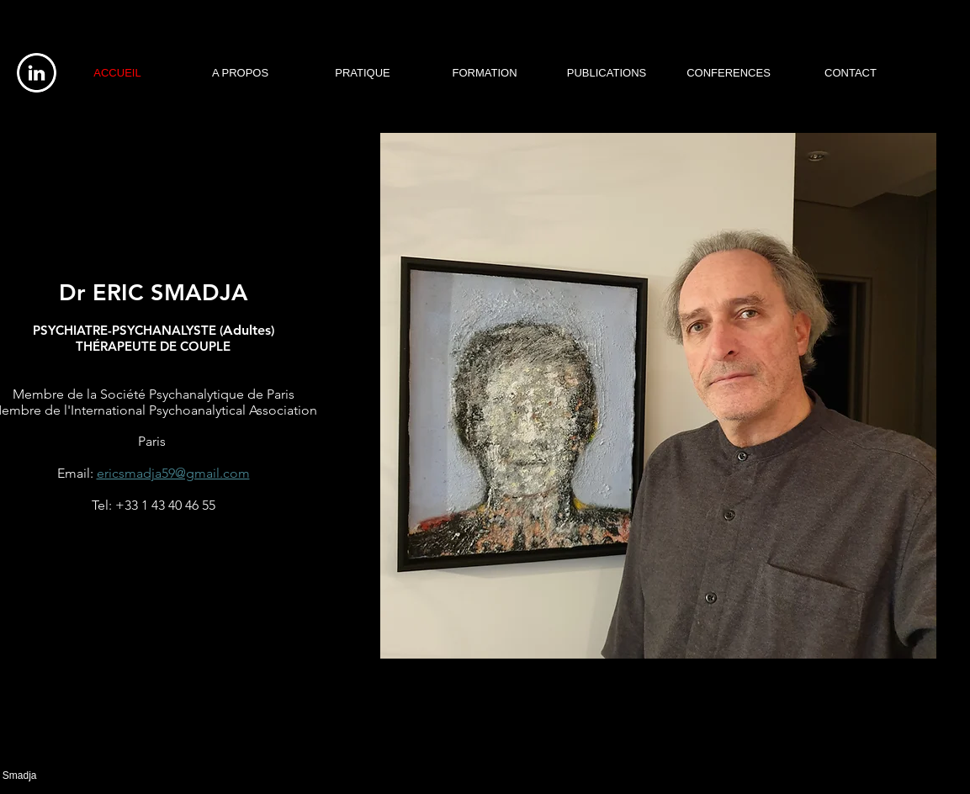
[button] (658, 396)
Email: (75, 473)
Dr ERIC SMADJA (153, 292)
